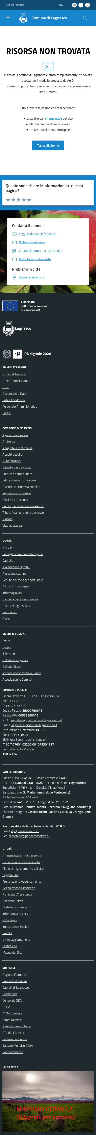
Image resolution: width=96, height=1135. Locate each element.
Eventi (6, 640)
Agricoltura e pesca (15, 435)
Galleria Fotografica (15, 660)
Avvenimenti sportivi (16, 566)
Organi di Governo (14, 374)
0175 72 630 (17, 705)
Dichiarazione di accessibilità (21, 862)
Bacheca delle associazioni (20, 599)
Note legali (9, 920)
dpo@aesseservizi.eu (25, 831)
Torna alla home (48, 145)
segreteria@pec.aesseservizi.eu (29, 835)
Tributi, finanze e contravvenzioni (24, 512)
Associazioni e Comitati (17, 679)
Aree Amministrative (16, 380)
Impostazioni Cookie (15, 926)
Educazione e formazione (19, 480)
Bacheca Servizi (12, 900)
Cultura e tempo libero (17, 473)
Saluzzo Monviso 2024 (17, 1045)
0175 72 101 (16, 700)
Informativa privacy (15, 913)
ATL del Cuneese (13, 1032)
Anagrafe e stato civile (17, 448)
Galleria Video (11, 666)
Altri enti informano (15, 586)
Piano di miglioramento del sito (23, 868)
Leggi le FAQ (10, 875)
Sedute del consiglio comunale (22, 579)
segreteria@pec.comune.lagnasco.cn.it (36, 720)
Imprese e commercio (16, 493)
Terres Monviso (12, 1019)
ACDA (6, 1006)
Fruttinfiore (9, 993)
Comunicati (9, 612)
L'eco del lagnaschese (16, 605)
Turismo (7, 518)
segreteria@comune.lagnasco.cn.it (34, 725)
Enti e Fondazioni (13, 400)
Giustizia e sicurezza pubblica (21, 486)
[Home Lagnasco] (41, 18)
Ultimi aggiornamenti (16, 939)
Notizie (7, 547)
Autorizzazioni (11, 460)
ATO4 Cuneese (12, 1013)
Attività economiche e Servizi (21, 673)
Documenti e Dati (14, 393)
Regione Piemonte (14, 974)
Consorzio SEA (12, 1000)
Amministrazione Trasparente (22, 855)
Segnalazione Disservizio (18, 887)
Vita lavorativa (12, 525)
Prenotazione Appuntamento (21, 881)
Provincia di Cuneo (14, 981)
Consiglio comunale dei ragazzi (22, 554)
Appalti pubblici (12, 454)
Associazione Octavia (16, 1026)
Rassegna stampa (14, 573)
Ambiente (9, 441)
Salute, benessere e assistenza (23, 506)
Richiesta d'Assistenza (17, 894)
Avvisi (6, 618)
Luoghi (6, 647)
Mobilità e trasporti (15, 499)
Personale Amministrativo (19, 406)
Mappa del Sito (12, 952)
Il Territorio (9, 653)
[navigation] (8, 17)
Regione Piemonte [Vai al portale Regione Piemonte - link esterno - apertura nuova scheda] (15, 5)
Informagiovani (12, 592)
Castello (7, 560)
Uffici (5, 387)
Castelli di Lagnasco (15, 987)
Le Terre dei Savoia (14, 1039)
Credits (7, 933)
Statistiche (9, 945)
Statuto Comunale (14, 907)
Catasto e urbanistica (16, 467)
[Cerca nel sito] (85, 18)
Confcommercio (12, 1052)
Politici (6, 412)
